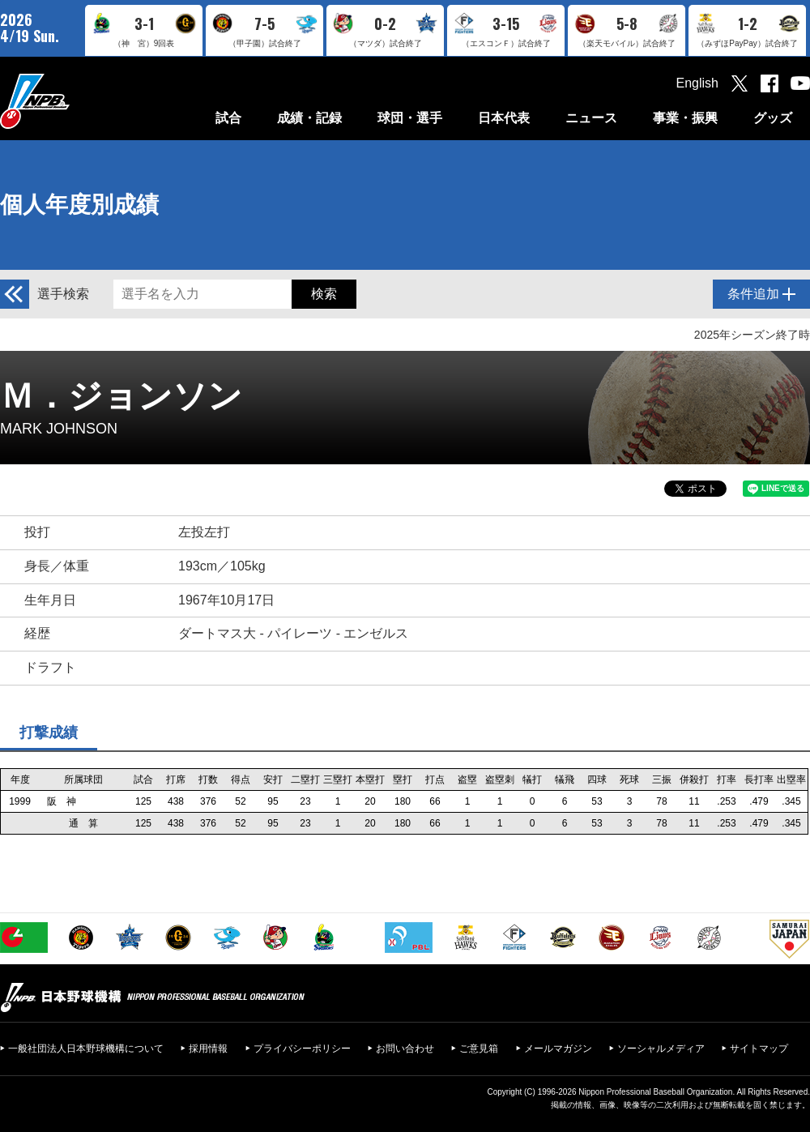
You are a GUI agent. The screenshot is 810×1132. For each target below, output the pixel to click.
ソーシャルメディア (661, 1048)
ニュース (591, 118)
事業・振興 (685, 118)
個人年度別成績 (79, 204)
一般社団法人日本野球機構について (86, 1048)
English (697, 83)
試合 (228, 118)
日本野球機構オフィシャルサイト (75, 100)
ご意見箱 (478, 1048)
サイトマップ (759, 1048)
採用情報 (208, 1048)
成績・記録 (309, 118)
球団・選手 (409, 118)
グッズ (772, 118)
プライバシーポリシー (302, 1048)
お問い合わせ (405, 1048)
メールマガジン (558, 1048)
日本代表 (504, 118)
